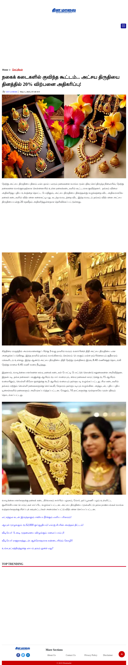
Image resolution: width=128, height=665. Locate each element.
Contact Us (71, 655)
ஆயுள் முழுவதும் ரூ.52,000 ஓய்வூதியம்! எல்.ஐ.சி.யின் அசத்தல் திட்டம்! (42, 525)
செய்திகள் (17, 70)
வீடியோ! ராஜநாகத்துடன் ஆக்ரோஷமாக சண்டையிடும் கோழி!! (37, 540)
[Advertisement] (64, 44)
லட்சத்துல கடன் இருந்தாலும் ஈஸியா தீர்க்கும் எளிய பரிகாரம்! (36, 517)
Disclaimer (108, 655)
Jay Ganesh (11, 92)
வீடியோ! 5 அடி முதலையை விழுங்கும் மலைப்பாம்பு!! (33, 532)
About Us (51, 655)
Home (5, 70)
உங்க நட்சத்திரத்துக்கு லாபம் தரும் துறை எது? (27, 548)
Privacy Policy (90, 655)
